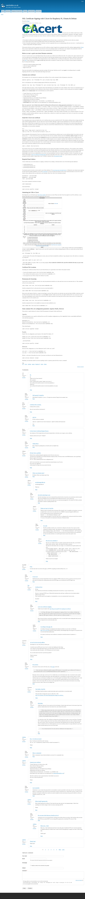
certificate (29, 363)
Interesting (40, 703)
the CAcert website (42, 194)
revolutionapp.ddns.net (40, 481)
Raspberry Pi (37, 363)
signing (33, 363)
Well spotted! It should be (38, 394)
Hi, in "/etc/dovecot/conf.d (35, 738)
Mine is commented (37, 753)
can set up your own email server (59, 169)
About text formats (79, 880)
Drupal (28, 21)
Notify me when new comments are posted (40, 865)
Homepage (24, 862)
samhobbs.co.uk (12, 5)
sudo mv (34, 416)
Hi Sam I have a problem (35, 452)
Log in (82, 1)
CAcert (82, 47)
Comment (24, 870)
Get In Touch (38, 11)
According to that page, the (46, 626)
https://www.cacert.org (45, 630)
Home (3, 11)
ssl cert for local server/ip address (37, 642)
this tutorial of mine (58, 155)
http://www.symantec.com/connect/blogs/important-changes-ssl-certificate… (49, 695)
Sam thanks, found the (40, 689)
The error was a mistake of (51, 540)
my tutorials (44, 171)
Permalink (23, 376)
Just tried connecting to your (44, 494)
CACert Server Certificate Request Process (39, 430)
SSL (23, 363)
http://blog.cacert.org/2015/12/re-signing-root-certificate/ (60, 608)
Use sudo (45, 525)
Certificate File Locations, (35, 403)
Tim (28, 585)
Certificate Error (38, 587)
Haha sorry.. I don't (45, 825)
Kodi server (8, 11)
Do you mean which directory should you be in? (48, 815)
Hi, (30, 374)
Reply (31, 389)
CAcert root (35, 576)
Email (23, 858)
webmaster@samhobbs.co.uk (58, 773)
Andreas (24, 737)
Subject (24, 867)
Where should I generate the (41, 801)
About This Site (31, 11)
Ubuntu (42, 363)
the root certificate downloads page (39, 154)
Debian (45, 363)
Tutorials (25, 11)
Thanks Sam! (33, 841)
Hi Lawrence (35, 664)
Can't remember (36, 787)
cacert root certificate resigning (44, 606)
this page (52, 666)
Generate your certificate (35, 762)
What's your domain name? (38, 472)
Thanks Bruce (36, 442)
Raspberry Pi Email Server (17, 11)
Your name (24, 855)
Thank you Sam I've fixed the (47, 507)
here (26, 60)
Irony (31, 566)
